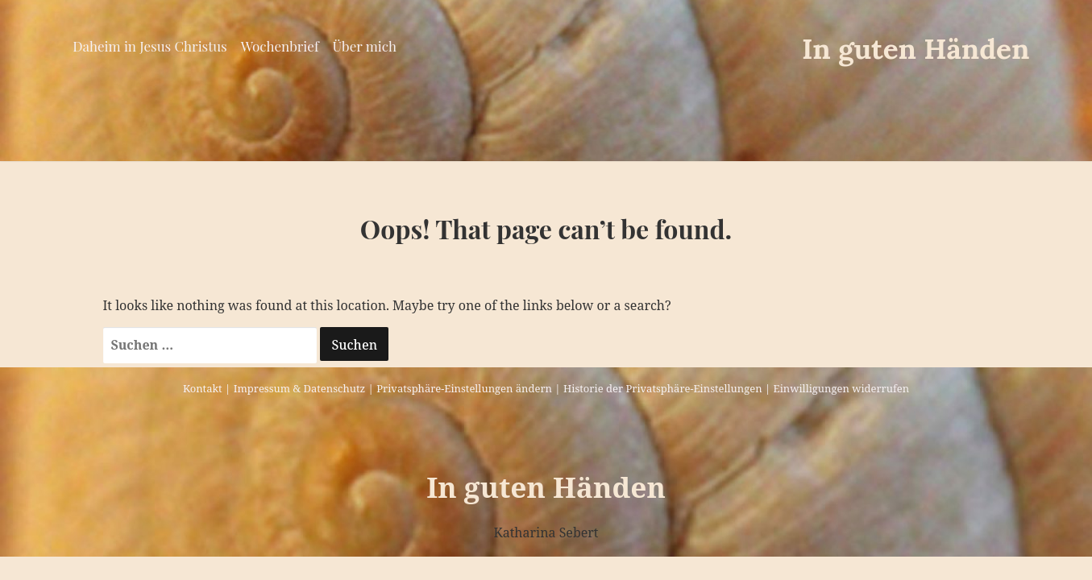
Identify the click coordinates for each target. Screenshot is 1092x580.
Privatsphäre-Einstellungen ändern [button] (464, 388)
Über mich (365, 46)
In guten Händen (916, 49)
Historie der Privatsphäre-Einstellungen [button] (662, 388)
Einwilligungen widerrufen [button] (842, 388)
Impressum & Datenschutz (299, 388)
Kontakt (202, 388)
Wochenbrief (280, 46)
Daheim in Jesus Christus (149, 46)
